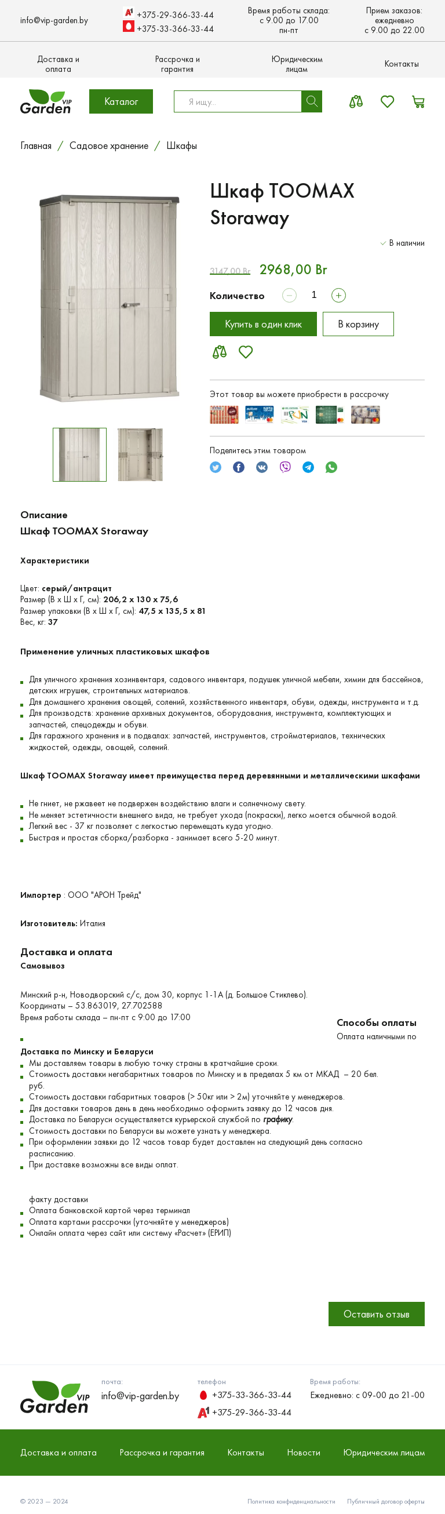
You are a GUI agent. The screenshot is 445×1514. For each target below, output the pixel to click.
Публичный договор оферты (386, 1501)
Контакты (402, 64)
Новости (303, 1452)
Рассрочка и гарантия (177, 64)
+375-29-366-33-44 (168, 13)
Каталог (121, 101)
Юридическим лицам (297, 64)
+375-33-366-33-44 (168, 27)
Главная (36, 145)
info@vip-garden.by (54, 21)
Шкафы (181, 145)
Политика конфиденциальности (291, 1501)
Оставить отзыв (377, 1313)
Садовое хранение (109, 145)
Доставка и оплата (58, 64)
